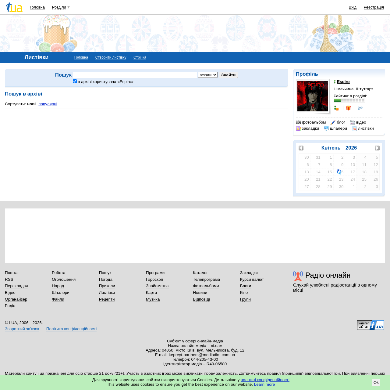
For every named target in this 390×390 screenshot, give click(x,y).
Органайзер (16, 299)
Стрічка (139, 57)
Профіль (307, 74)
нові (31, 104)
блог (338, 122)
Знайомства (157, 285)
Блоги (245, 285)
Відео (10, 292)
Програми (155, 272)
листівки (363, 128)
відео (358, 122)
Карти (151, 292)
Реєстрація (374, 7)
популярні (47, 104)
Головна (37, 7)
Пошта (11, 272)
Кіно (244, 292)
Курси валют (252, 279)
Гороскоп (154, 279)
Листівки (107, 292)
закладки (307, 128)
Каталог (200, 272)
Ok (376, 382)
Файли (58, 299)
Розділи (59, 7)
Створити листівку (110, 57)
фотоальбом (311, 122)
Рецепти (107, 299)
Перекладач (16, 285)
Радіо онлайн (328, 275)
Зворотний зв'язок (22, 329)
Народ (58, 285)
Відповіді (201, 299)
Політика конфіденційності (71, 329)
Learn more (264, 384)
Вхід (353, 7)
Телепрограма (206, 279)
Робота (58, 272)
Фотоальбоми (206, 285)
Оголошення (64, 279)
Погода (105, 279)
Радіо (10, 305)
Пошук (105, 272)
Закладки (249, 272)
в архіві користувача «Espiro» (103, 81)
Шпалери (60, 292)
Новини (200, 292)
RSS (9, 279)
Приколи (107, 285)
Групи (245, 299)
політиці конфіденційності (265, 379)
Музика (153, 299)
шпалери (335, 128)
